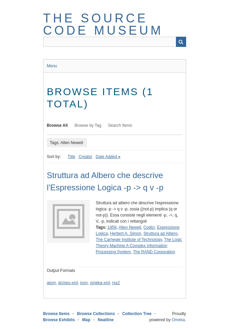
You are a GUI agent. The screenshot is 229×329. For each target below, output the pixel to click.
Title (71, 156)
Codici (148, 227)
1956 (112, 227)
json (84, 282)
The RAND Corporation (154, 251)
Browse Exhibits (59, 319)
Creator (85, 156)
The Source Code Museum (103, 24)
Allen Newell (130, 227)
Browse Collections (96, 313)
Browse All (57, 125)
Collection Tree (136, 313)
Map (86, 319)
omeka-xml (100, 282)
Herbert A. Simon (125, 233)
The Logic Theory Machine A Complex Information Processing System (139, 245)
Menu (52, 66)
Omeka (178, 319)
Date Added (106, 156)
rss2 (116, 282)
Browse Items (56, 313)
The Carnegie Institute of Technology (129, 239)
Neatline (106, 319)
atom (51, 282)
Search (181, 42)
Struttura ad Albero (161, 233)
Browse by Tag (88, 125)
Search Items (120, 125)
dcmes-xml (68, 282)
